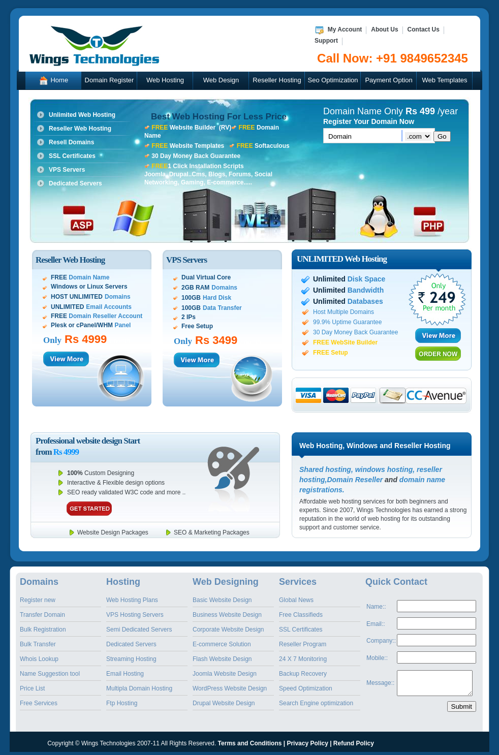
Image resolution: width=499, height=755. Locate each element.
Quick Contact (396, 582)
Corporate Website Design (228, 629)
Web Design (221, 80)
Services (298, 582)
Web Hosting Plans (132, 600)
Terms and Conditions (250, 743)
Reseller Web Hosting (80, 128)
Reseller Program (302, 644)
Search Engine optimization (316, 703)
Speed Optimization (305, 688)
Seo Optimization (333, 80)
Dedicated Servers (75, 183)
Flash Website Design (222, 659)
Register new (37, 600)
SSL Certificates (72, 156)
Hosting (123, 582)
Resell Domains (71, 142)
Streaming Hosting (131, 659)
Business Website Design (227, 614)
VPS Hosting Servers (135, 614)
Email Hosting (125, 673)
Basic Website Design (222, 600)
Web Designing (226, 582)
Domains (39, 582)
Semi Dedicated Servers (139, 629)
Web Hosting (165, 80)
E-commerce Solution (222, 644)
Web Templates (444, 80)
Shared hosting (325, 469)
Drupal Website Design (224, 703)
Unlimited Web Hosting (82, 114)
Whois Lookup (39, 659)
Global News (296, 600)
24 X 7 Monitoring (303, 659)
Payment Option (388, 80)
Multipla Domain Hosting (139, 688)
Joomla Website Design (225, 673)
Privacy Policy (307, 743)
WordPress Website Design (230, 688)
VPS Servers (67, 169)
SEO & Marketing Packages (212, 532)
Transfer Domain (42, 614)
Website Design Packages (112, 532)
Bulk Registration (43, 629)
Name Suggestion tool (50, 673)
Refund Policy (353, 743)
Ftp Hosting (121, 703)
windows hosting (384, 469)
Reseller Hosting (277, 80)
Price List (32, 688)
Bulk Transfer (38, 644)
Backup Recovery (303, 673)
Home (53, 81)
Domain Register (109, 80)
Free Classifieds (301, 614)
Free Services (38, 703)
